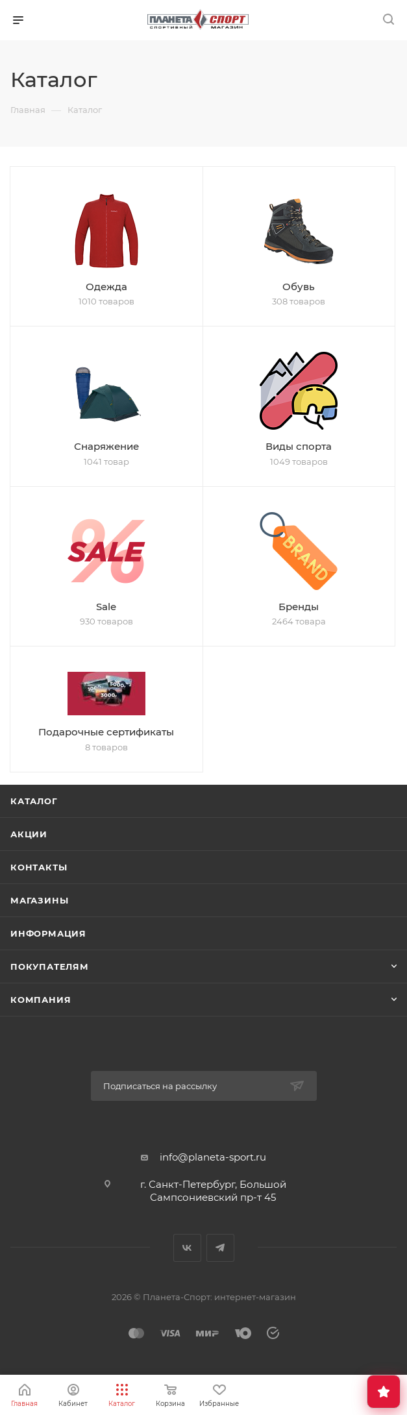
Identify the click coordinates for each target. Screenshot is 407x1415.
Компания (40, 999)
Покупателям (49, 966)
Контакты (38, 867)
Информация (48, 933)
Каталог (34, 801)
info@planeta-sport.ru (213, 1157)
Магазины (39, 900)
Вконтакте (187, 1248)
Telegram (220, 1248)
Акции (28, 834)
